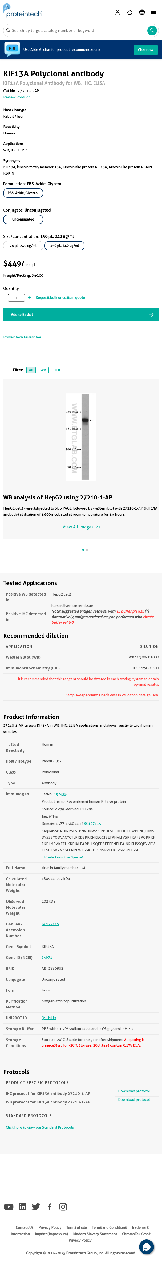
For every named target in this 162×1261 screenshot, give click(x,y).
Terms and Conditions (109, 1227)
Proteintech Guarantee (22, 337)
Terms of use (76, 1227)
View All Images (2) (81, 527)
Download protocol (134, 1091)
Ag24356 (60, 794)
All (31, 370)
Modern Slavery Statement (95, 1234)
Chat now (145, 50)
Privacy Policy (49, 1227)
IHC (58, 370)
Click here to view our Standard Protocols (40, 1127)
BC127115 (92, 823)
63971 (47, 957)
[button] (146, 1246)
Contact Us (24, 1227)
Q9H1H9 (49, 1018)
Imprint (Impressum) (51, 1234)
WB (43, 370)
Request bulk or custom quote (60, 297)
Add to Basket (22, 314)
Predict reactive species (63, 857)
